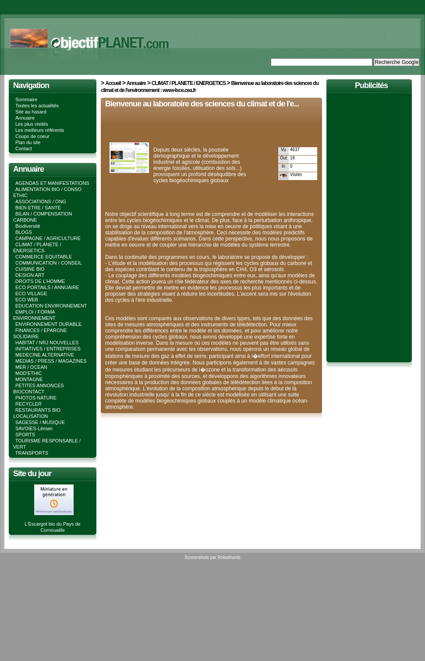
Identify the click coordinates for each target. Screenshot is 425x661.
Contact (23, 148)
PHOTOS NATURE (36, 397)
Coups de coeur (32, 136)
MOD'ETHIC (28, 373)
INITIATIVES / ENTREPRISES (48, 348)
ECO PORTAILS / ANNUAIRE (47, 287)
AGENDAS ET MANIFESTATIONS (52, 183)
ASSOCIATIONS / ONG (40, 201)
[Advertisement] (207, 128)
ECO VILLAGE (31, 293)
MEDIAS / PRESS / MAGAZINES (51, 361)
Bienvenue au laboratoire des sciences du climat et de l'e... (202, 103)
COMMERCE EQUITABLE (43, 256)
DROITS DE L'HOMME (40, 281)
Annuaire (25, 117)
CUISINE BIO (30, 269)
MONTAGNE (29, 379)
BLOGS (23, 232)
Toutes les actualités (37, 105)
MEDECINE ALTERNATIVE (44, 354)
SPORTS (25, 434)
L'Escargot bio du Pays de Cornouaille (52, 524)
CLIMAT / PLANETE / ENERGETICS (189, 83)
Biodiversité (27, 226)
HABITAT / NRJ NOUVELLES (46, 342)
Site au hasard (30, 111)
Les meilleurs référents (39, 130)
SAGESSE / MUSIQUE (40, 422)
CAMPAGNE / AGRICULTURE (48, 238)
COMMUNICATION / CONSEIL (48, 262)
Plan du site (27, 142)
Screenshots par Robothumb (212, 557)
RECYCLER (28, 403)
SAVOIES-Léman (34, 428)
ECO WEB (26, 299)
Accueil (113, 83)
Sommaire (26, 99)
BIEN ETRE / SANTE (38, 207)
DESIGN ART (29, 275)
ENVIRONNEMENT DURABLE (48, 324)
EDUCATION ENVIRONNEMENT (51, 305)
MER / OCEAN (31, 367)
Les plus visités (31, 124)
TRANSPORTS (31, 453)
